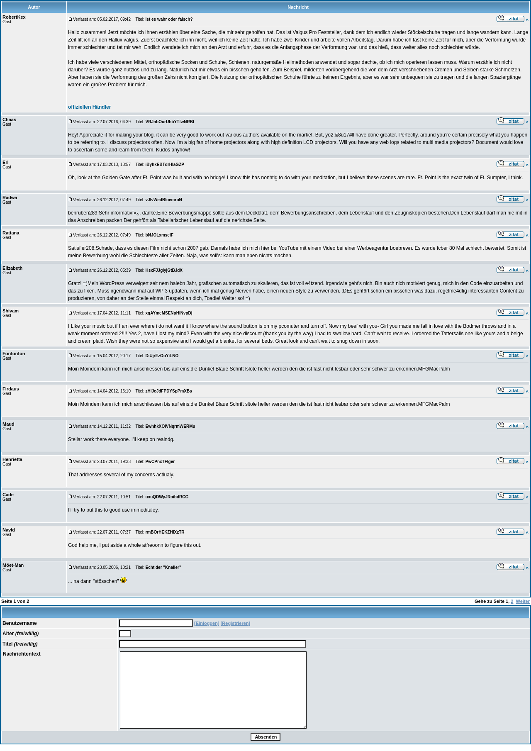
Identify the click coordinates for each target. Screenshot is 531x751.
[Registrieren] (236, 623)
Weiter (523, 601)
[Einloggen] (206, 623)
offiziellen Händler (89, 107)
